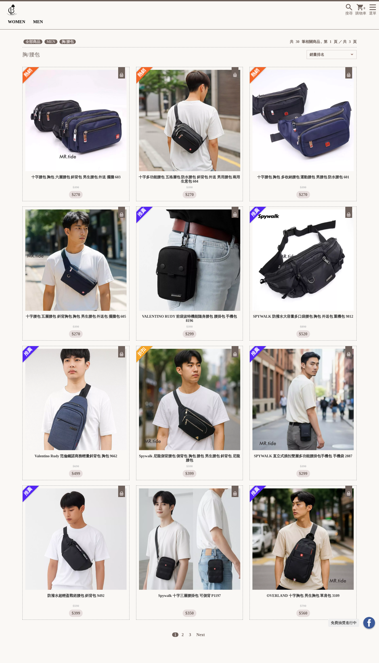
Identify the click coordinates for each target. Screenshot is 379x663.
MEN (38, 21)
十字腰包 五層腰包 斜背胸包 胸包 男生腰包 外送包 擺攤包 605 (76, 316)
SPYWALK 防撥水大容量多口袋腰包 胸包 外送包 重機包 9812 (303, 316)
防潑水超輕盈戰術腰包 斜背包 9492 (75, 596)
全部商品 (33, 42)
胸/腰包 (68, 42)
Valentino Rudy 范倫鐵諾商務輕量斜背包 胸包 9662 (75, 456)
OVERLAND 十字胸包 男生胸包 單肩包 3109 (303, 596)
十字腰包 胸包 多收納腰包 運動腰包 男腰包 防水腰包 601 (303, 177)
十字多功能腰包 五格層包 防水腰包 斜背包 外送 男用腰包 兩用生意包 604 (189, 179)
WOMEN (16, 21)
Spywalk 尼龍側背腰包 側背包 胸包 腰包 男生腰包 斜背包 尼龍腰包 (189, 458)
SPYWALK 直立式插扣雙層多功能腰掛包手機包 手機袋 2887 (303, 456)
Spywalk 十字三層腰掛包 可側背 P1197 (189, 596)
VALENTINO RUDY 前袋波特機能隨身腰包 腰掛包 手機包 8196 (189, 319)
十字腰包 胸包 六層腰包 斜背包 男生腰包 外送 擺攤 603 (76, 177)
